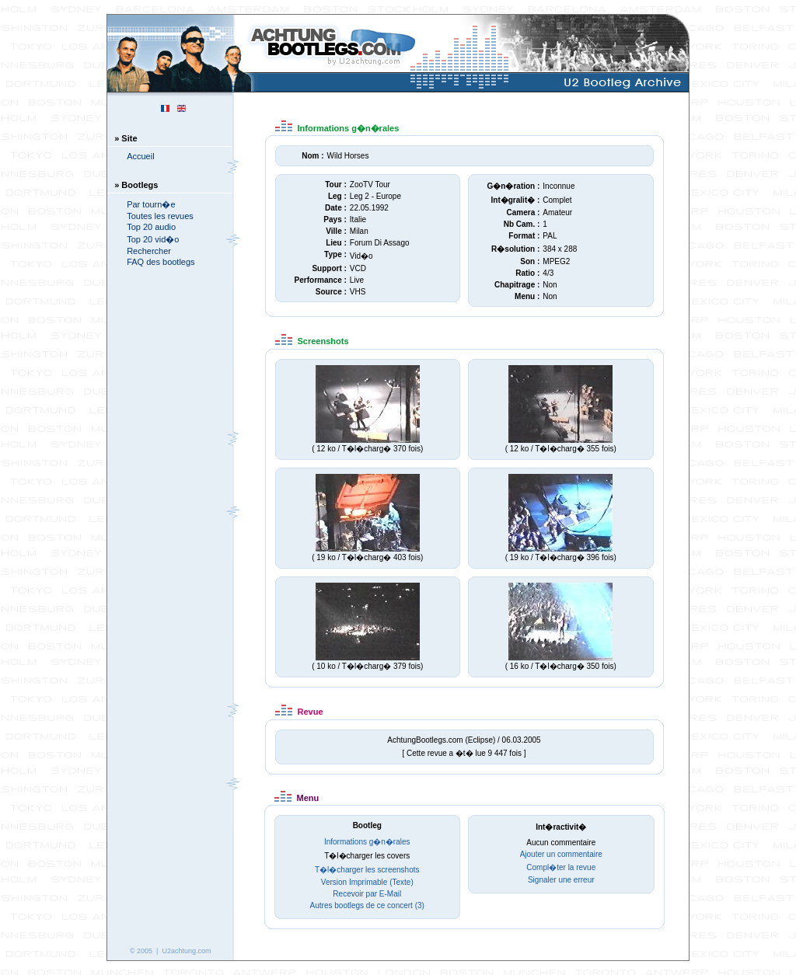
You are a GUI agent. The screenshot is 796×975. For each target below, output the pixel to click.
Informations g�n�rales (367, 841)
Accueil (140, 156)
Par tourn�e (151, 204)
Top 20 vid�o (153, 239)
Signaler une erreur (561, 880)
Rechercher (149, 251)
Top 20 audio (151, 227)
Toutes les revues (160, 216)
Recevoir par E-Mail (367, 894)
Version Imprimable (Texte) (367, 882)
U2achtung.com (186, 951)
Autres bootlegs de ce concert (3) (367, 905)
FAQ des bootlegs (160, 261)
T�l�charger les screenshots (367, 869)
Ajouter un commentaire (561, 854)
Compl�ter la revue (560, 867)
